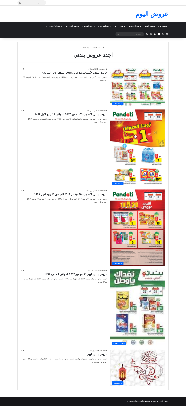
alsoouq (102, 351)
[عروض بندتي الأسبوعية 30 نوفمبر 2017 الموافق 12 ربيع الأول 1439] (137, 227)
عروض (155, 401)
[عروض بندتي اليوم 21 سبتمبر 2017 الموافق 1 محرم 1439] (137, 307)
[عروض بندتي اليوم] (137, 367)
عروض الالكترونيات (55, 26)
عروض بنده (162, 26)
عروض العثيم (150, 26)
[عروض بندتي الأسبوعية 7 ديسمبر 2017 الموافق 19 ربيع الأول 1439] (137, 147)
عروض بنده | (148, 401)
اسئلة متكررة (131, 401)
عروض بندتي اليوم (97, 354)
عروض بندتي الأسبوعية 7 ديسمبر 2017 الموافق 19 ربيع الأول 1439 (71, 114)
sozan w (102, 69)
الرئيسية (100, 47)
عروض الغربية (89, 26)
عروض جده (121, 26)
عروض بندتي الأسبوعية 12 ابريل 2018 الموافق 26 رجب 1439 (73, 72)
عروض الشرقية (105, 26)
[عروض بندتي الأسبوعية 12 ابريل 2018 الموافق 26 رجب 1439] (137, 87)
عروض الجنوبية (73, 26)
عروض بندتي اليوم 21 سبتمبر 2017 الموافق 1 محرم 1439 (75, 274)
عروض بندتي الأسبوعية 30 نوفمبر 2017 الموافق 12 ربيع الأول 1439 (70, 194)
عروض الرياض (135, 26)
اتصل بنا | (139, 401)
